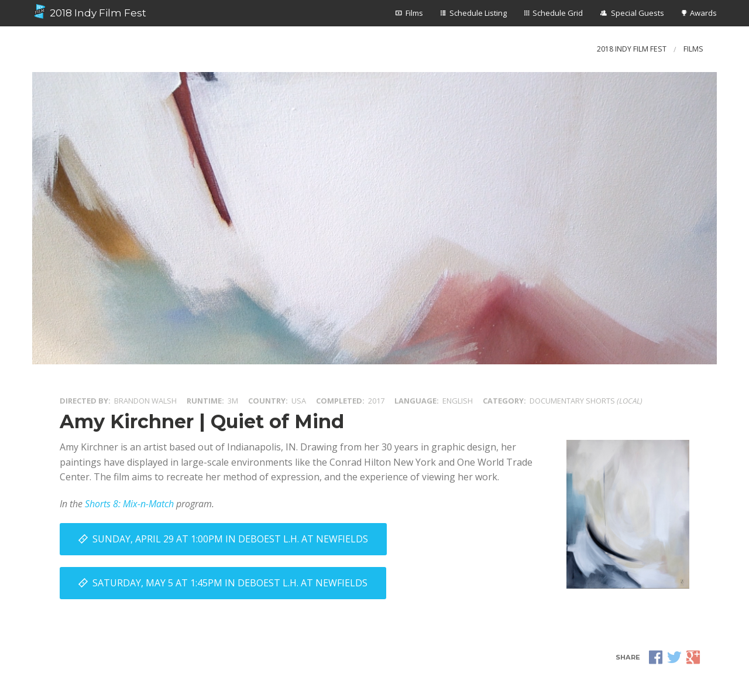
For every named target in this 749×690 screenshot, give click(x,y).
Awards (703, 13)
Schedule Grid (557, 13)
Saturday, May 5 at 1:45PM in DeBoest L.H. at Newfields (229, 582)
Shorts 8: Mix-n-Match (129, 503)
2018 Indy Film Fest (89, 11)
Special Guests (637, 13)
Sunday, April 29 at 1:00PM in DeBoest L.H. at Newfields (230, 538)
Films (414, 13)
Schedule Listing (478, 13)
